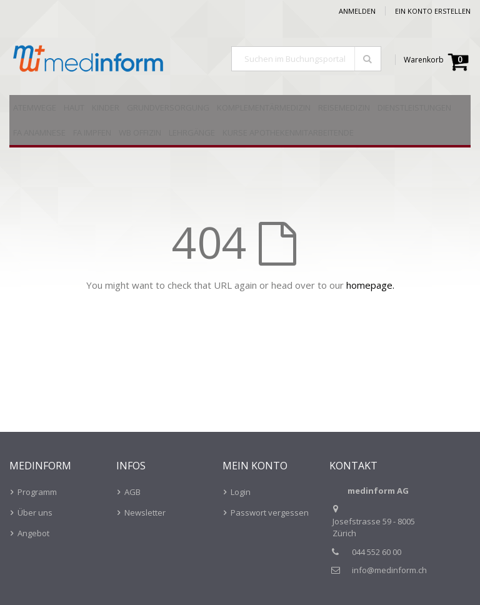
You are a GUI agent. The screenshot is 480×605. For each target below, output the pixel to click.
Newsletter (145, 512)
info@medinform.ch (389, 570)
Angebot (33, 533)
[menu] (240, 121)
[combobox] (306, 58)
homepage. (370, 285)
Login (241, 492)
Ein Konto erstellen (433, 11)
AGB (132, 492)
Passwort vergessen (270, 512)
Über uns (35, 512)
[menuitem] (34, 107)
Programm (37, 492)
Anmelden (357, 11)
